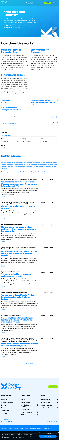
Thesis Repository (27, 412)
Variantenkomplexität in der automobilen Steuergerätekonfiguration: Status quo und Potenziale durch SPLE (19, 184)
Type (2, 138)
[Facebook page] (9, 421)
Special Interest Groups (26, 405)
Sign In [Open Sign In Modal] (55, 3)
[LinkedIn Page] (2, 421)
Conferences (25, 402)
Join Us (47, 3)
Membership (5, 408)
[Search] (6, 2)
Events (3, 405)
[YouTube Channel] (4, 421)
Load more (29, 363)
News (23, 399)
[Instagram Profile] (7, 421)
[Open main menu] (2, 2)
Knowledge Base (7, 402)
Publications (25, 409)
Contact (4, 413)
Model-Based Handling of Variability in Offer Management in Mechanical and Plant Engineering (19, 254)
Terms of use (45, 402)
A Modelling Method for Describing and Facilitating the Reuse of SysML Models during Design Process (17, 320)
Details (3, 196)
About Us (4, 399)
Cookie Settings (48, 433)
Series (3, 145)
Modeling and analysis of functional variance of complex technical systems (19, 345)
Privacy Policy (45, 399)
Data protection (46, 405)
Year (41, 138)
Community (5, 410)
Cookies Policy (45, 408)
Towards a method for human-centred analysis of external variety (17, 275)
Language (24, 138)
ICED (22, 415)
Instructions (11, 123)
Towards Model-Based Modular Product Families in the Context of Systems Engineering (17, 297)
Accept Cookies (47, 436)
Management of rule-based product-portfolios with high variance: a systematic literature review (18, 229)
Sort (3, 123)
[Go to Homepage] (29, 2)
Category (4, 132)
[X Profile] (11, 421)
